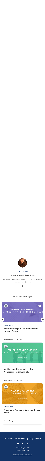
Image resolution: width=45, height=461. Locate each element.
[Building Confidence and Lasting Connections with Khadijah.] (22, 375)
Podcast (38, 439)
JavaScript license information (22, 455)
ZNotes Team (31, 275)
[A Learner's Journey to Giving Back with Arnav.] (22, 416)
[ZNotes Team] (6, 306)
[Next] (43, 320)
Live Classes (8, 439)
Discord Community (21, 439)
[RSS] (27, 444)
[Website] (22, 286)
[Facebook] (18, 444)
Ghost (27, 450)
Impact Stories (8, 325)
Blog (31, 439)
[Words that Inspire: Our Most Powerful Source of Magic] (22, 334)
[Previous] (2, 320)
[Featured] (39, 306)
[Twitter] (23, 444)
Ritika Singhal (22, 271)
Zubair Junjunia (21, 275)
